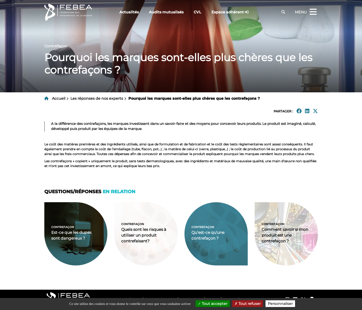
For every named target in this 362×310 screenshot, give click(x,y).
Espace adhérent (227, 12)
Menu (306, 12)
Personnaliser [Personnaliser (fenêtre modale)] (280, 303)
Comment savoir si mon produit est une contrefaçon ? (285, 235)
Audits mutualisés (166, 12)
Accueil (58, 98)
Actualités (129, 12)
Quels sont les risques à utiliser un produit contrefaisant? (143, 235)
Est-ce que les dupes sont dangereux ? (71, 235)
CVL (197, 12)
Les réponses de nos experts (96, 98)
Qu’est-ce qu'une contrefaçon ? (207, 235)
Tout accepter (212, 303)
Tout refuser (248, 303)
